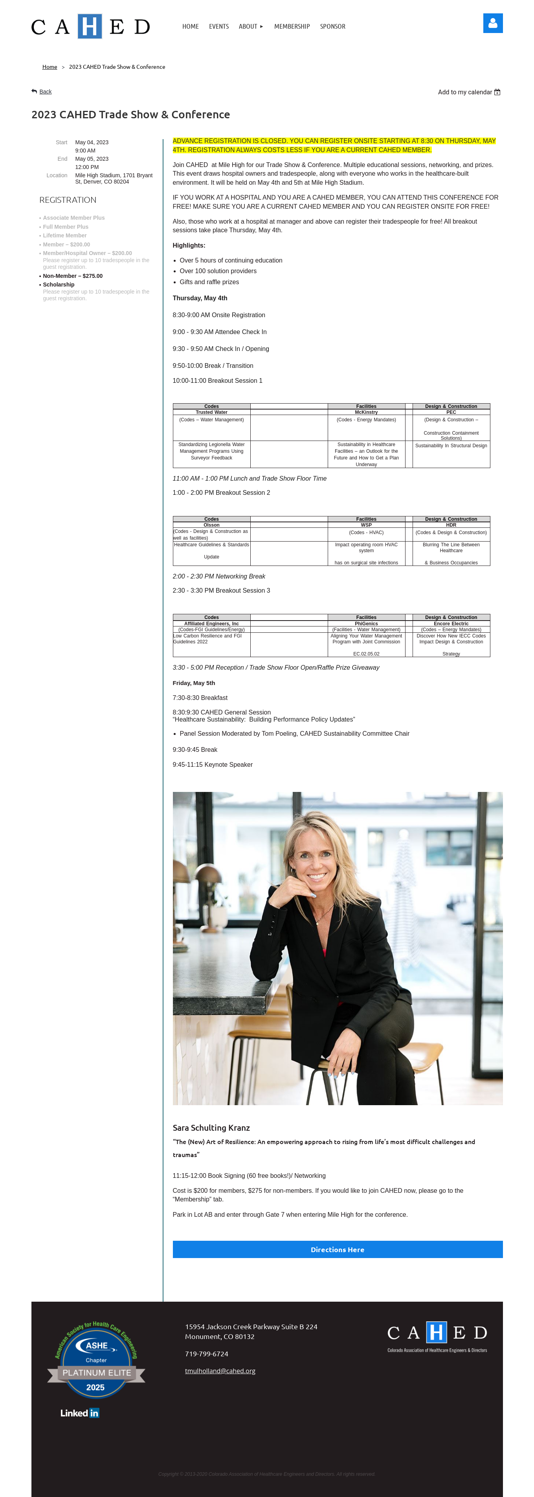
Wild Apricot (423, 1487)
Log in (493, 23)
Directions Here (338, 1249)
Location (57, 175)
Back (46, 91)
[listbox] (470, 92)
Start (62, 142)
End (63, 159)
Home (49, 66)
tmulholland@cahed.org (220, 1335)
